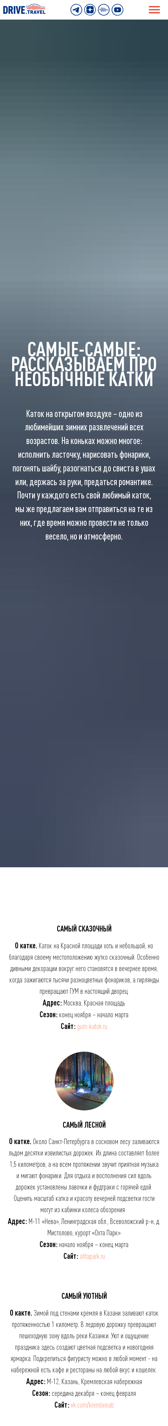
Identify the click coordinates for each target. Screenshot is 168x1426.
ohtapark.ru (92, 1256)
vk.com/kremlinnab (92, 1405)
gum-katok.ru (92, 1026)
